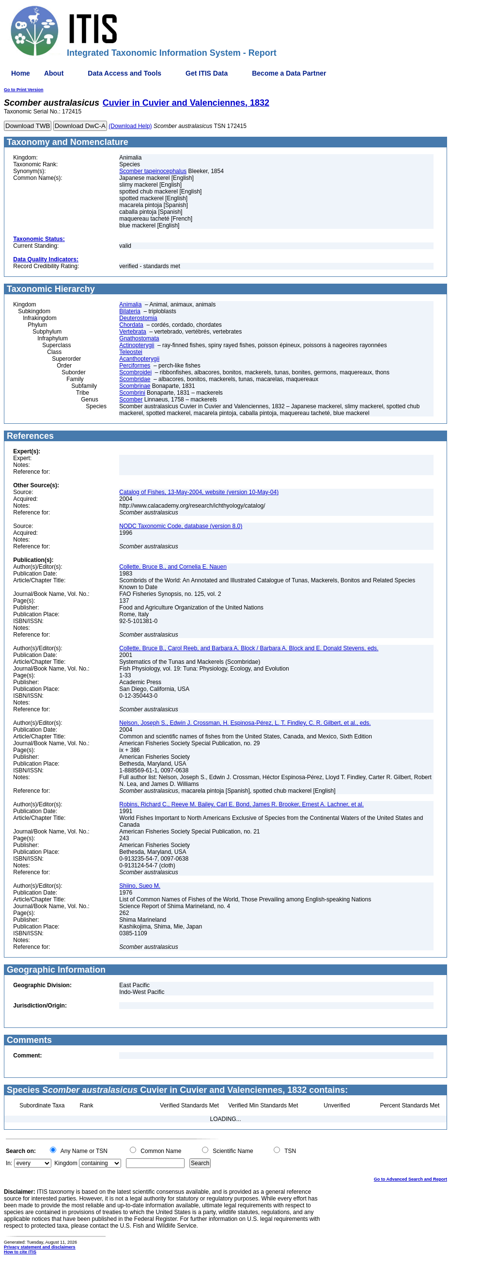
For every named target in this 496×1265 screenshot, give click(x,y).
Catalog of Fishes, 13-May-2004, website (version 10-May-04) (199, 492)
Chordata (131, 324)
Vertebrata (132, 331)
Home (20, 73)
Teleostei (130, 352)
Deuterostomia (138, 318)
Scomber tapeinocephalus (152, 171)
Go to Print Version (24, 89)
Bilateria (129, 311)
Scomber (130, 399)
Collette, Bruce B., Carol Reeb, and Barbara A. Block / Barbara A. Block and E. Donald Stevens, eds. (248, 648)
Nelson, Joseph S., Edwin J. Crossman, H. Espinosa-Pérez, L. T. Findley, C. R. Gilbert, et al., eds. (245, 723)
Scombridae (134, 379)
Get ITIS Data (207, 73)
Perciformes (134, 365)
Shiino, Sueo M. (139, 885)
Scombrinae (134, 386)
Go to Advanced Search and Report (410, 1179)
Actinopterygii (136, 345)
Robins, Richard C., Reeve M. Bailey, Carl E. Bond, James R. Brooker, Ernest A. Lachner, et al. (241, 804)
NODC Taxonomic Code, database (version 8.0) (180, 526)
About (53, 73)
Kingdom (65, 1163)
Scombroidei (135, 372)
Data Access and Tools (124, 73)
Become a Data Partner (289, 73)
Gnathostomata (139, 338)
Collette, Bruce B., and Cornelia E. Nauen (172, 566)
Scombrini (132, 392)
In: (9, 1163)
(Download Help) (130, 126)
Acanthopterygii (139, 358)
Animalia (130, 304)
